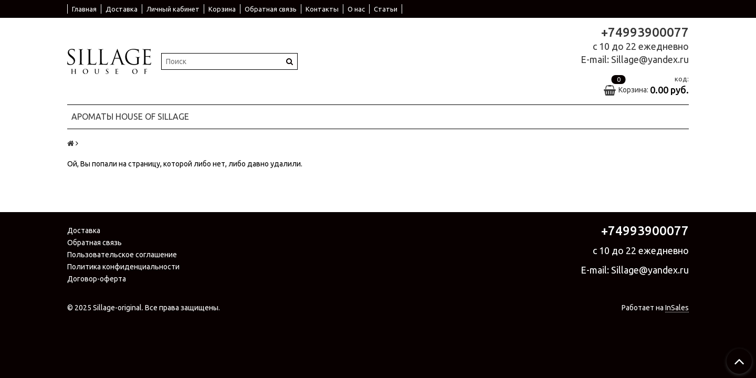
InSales (677, 307)
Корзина (222, 9)
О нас (356, 9)
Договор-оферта (96, 279)
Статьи (385, 9)
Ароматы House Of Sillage (130, 116)
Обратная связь (271, 9)
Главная (84, 9)
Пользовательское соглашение (122, 254)
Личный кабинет (173, 9)
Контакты (322, 9)
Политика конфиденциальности (123, 266)
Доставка (122, 9)
